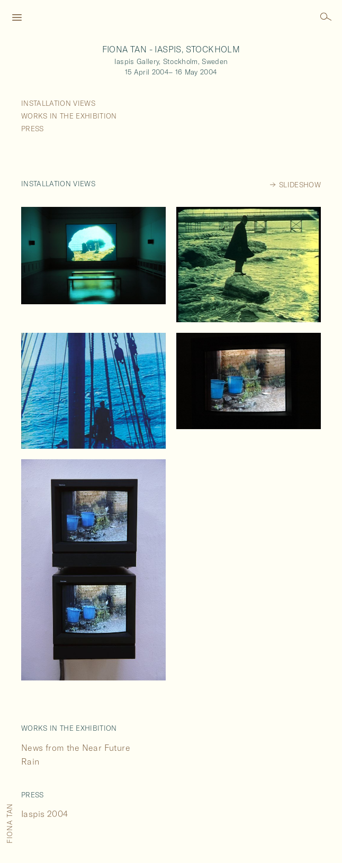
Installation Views (58, 103)
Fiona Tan (9, 823)
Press (32, 128)
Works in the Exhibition (69, 116)
